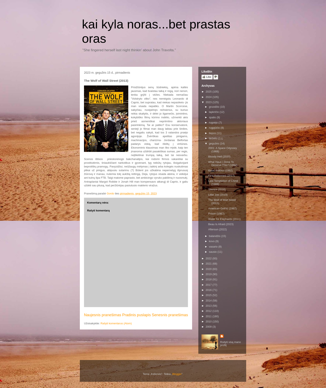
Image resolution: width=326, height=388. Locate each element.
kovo (212, 241)
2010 (209, 321)
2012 (209, 310)
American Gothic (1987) (222, 208)
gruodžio (214, 106)
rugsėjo (214, 122)
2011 (209, 316)
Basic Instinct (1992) (220, 170)
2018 (209, 279)
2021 (209, 263)
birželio (213, 138)
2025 (209, 91)
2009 (209, 326)
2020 (209, 269)
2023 (209, 102)
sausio (213, 251)
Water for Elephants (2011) (224, 219)
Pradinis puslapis (136, 315)
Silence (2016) (217, 189)
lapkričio (214, 111)
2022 (209, 258)
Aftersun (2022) (217, 229)
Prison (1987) (216, 213)
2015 (209, 295)
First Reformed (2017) (221, 175)
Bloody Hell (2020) (219, 156)
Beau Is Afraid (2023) (220, 224)
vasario (214, 246)
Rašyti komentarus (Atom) (116, 323)
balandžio (215, 236)
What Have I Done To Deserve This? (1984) (222, 163)
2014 (209, 300)
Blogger (177, 374)
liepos (213, 133)
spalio (213, 117)
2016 (209, 290)
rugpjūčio (215, 127)
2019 (209, 274)
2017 (209, 284)
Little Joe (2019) (217, 194)
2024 (209, 97)
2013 (209, 305)
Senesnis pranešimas (170, 315)
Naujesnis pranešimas (102, 315)
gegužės (214, 143)
